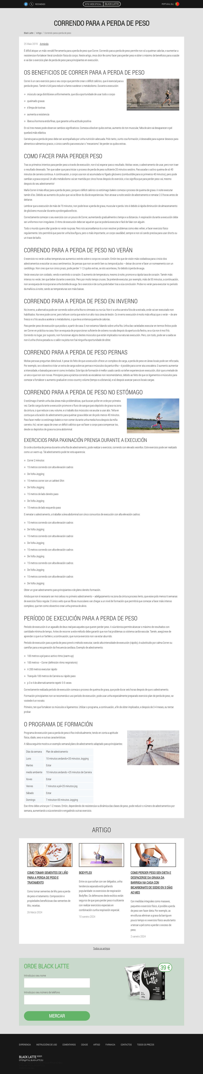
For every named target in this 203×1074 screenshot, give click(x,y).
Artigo (96, 1044)
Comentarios (69, 1044)
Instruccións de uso (46, 1044)
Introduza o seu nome (35, 975)
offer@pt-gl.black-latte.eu (31, 1060)
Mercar (57, 1016)
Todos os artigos (101, 948)
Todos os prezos (145, 1044)
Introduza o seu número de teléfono (42, 992)
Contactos (126, 1044)
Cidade (84, 1044)
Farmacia (110, 1044)
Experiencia (25, 1044)
